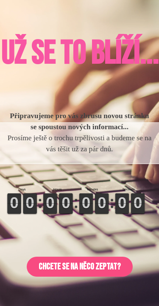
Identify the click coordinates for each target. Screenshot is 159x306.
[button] (80, 267)
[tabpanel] (79, 54)
